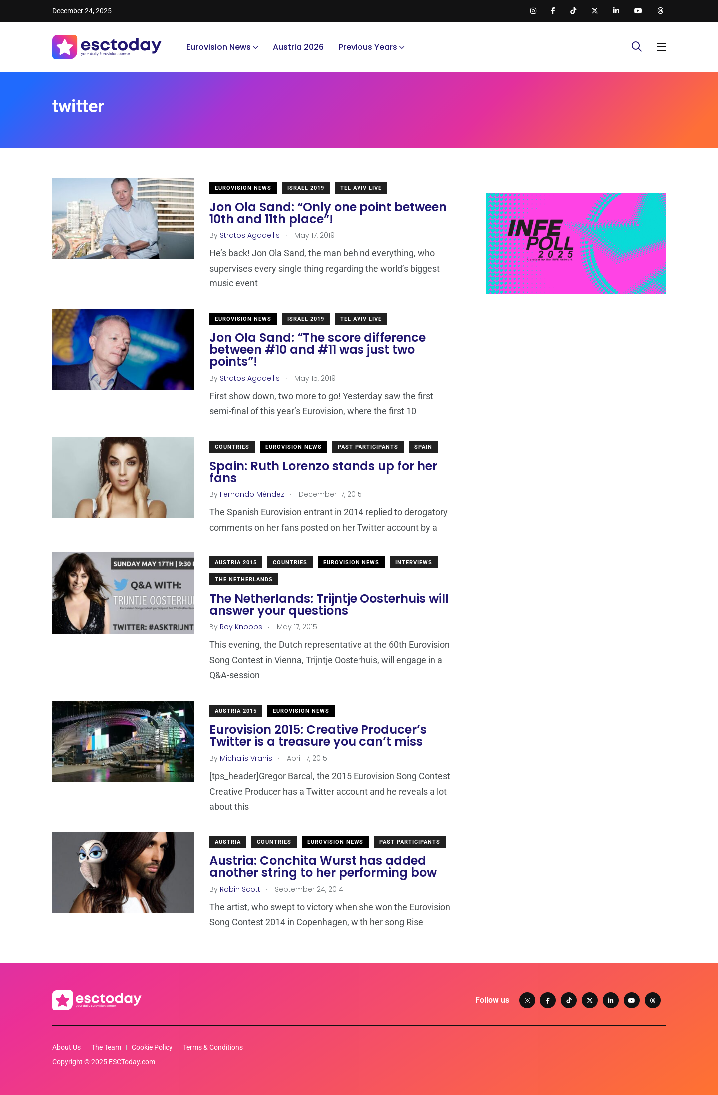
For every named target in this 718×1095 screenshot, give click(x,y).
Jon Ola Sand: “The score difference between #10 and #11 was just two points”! (317, 350)
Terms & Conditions (213, 1047)
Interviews (413, 562)
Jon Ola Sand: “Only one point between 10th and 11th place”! (328, 213)
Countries (232, 447)
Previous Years (368, 47)
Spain (423, 447)
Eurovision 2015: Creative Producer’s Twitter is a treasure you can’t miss (318, 736)
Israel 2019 (305, 188)
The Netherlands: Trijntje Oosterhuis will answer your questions (329, 604)
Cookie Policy (152, 1047)
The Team (106, 1047)
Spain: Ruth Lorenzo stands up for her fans (323, 472)
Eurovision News (218, 47)
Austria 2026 (298, 47)
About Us (66, 1047)
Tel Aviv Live (361, 188)
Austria (228, 842)
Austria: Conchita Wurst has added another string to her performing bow (323, 867)
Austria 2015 (236, 562)
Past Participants (368, 447)
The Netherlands (244, 579)
